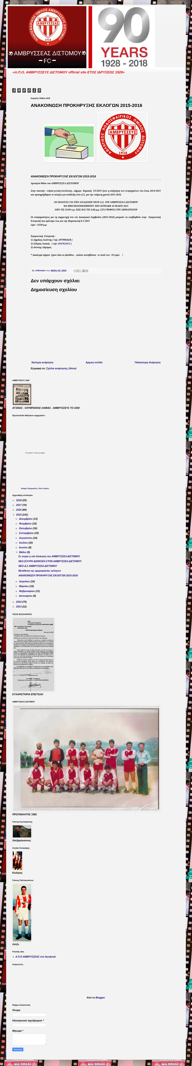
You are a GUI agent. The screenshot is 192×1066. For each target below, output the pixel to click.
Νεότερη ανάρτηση (42, 362)
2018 (19, 500)
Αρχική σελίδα (94, 362)
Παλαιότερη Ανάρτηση (148, 362)
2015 (19, 514)
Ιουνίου (23, 547)
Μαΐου (23, 552)
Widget (24, 488)
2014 (19, 602)
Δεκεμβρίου (26, 519)
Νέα (41, 488)
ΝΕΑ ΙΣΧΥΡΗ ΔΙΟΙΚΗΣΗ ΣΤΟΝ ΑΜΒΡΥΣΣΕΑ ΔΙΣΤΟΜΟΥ (50, 561)
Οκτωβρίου (26, 528)
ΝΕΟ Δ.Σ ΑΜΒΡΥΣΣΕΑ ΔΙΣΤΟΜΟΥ (37, 566)
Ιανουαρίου (26, 596)
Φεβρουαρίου (27, 591)
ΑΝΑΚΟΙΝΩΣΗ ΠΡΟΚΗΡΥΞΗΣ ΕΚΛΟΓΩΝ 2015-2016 (48, 575)
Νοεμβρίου (25, 523)
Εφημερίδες (32, 488)
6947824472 (64, 243)
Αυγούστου (26, 538)
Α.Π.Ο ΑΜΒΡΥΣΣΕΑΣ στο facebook (35, 956)
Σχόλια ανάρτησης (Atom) (61, 368)
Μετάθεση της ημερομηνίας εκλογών (39, 570)
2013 (19, 606)
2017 (19, 505)
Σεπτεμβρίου (26, 533)
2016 (19, 509)
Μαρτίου (24, 586)
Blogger (100, 997)
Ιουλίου (23, 542)
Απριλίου (24, 581)
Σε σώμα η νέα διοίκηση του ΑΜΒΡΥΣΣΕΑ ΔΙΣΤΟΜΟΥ (49, 556)
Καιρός (46, 488)
